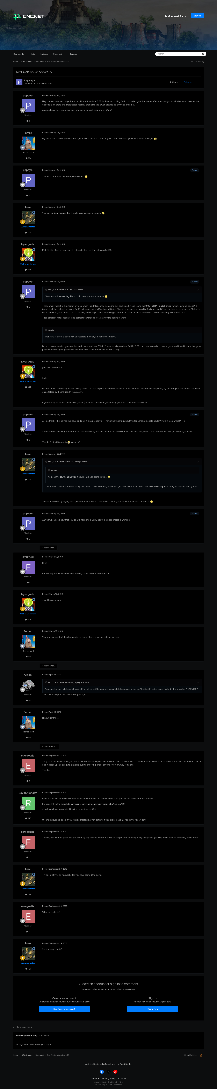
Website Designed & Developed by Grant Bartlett (108, 1064)
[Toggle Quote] (46, 289)
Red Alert (47, 83)
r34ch (28, 674)
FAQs (33, 54)
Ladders (44, 54)
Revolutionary (28, 792)
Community (59, 54)
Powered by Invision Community (108, 1085)
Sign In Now (152, 1009)
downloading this (62, 213)
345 (28, 818)
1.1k (28, 158)
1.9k (28, 232)
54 (28, 700)
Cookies (122, 1078)
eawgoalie (27, 755)
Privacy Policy (109, 1078)
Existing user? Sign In (176, 16)
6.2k (28, 270)
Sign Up (197, 16)
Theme (95, 1078)
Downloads (19, 54)
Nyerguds (27, 244)
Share (173, 82)
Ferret (28, 132)
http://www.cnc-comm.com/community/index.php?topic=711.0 (95, 804)
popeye (31, 80)
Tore (28, 207)
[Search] (170, 54)
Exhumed (28, 556)
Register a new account (64, 1009)
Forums (74, 54)
